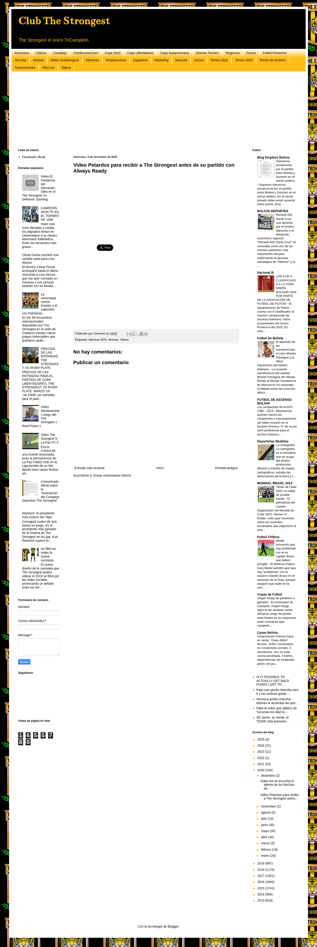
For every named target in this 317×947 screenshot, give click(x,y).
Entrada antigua (226, 468)
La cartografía (285, 445)
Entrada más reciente (89, 468)
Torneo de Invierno (272, 60)
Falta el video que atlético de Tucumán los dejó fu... (276, 710)
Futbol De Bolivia (270, 338)
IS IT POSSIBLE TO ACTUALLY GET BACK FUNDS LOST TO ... (273, 680)
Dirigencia (232, 53)
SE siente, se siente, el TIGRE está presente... (272, 719)
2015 (261, 888)
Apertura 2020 (97, 339)
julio (264, 818)
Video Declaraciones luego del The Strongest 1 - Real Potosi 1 (40, 416)
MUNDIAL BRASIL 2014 (274, 483)
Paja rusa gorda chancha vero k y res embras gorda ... (277, 691)
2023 (261, 751)
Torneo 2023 (244, 60)
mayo (265, 831)
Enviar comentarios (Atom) (112, 475)
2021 (261, 764)
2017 (261, 876)
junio (264, 825)
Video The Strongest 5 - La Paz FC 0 (50, 438)
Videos (66, 67)
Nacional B (265, 272)
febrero (266, 849)
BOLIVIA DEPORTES (272, 211)
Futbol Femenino (275, 53)
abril (264, 837)
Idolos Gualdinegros (65, 60)
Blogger (173, 926)
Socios (199, 60)
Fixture (251, 53)
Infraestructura (116, 60)
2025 (261, 739)
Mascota (181, 60)
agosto (266, 812)
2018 (261, 869)
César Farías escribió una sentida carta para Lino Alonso (40, 258)
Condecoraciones (85, 53)
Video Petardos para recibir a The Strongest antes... (279, 796)
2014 (261, 894)
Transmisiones (25, 67)
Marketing (161, 60)
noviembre (269, 806)
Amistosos (22, 53)
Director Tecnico (207, 53)
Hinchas (20, 60)
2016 (261, 882)
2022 (261, 758)
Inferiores (92, 60)
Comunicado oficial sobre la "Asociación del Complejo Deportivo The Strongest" (40, 491)
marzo (266, 843)
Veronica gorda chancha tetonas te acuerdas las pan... (277, 701)
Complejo (59, 53)
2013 (261, 900)
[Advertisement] (154, 110)
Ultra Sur (48, 67)
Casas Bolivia (267, 632)
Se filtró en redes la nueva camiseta (48, 554)
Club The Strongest (64, 20)
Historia (38, 60)
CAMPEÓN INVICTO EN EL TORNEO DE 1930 (50, 213)
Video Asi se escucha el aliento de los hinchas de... (277, 784)
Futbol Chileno (268, 537)
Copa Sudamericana (174, 53)
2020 (261, 770)
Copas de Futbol (269, 594)
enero (265, 855)
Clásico (41, 53)
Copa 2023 (113, 53)
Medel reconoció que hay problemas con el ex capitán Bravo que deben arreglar (276, 552)
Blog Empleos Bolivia (273, 157)
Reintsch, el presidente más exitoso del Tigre (38, 515)
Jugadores (140, 60)
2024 (261, 745)
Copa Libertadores (140, 53)
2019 (261, 863)
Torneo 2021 (219, 60)
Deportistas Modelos (272, 441)
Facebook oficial (33, 157)
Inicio (160, 468)
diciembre (268, 775)
